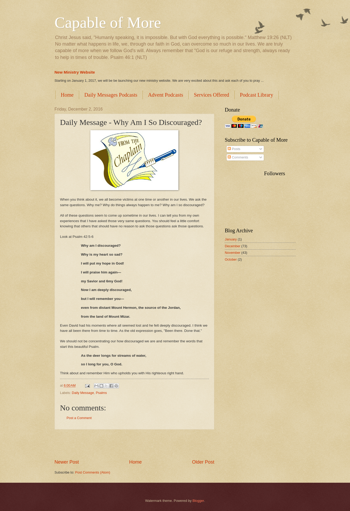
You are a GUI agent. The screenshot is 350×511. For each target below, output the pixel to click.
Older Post (203, 462)
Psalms (101, 393)
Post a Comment (79, 418)
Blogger (198, 501)
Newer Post (66, 462)
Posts (234, 149)
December (232, 246)
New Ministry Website (74, 72)
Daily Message (83, 393)
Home (67, 95)
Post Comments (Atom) (92, 472)
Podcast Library (256, 95)
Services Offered (211, 95)
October (231, 259)
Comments (238, 157)
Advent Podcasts (165, 95)
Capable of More (107, 22)
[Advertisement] (134, 444)
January (231, 239)
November (232, 253)
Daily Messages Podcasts (110, 95)
